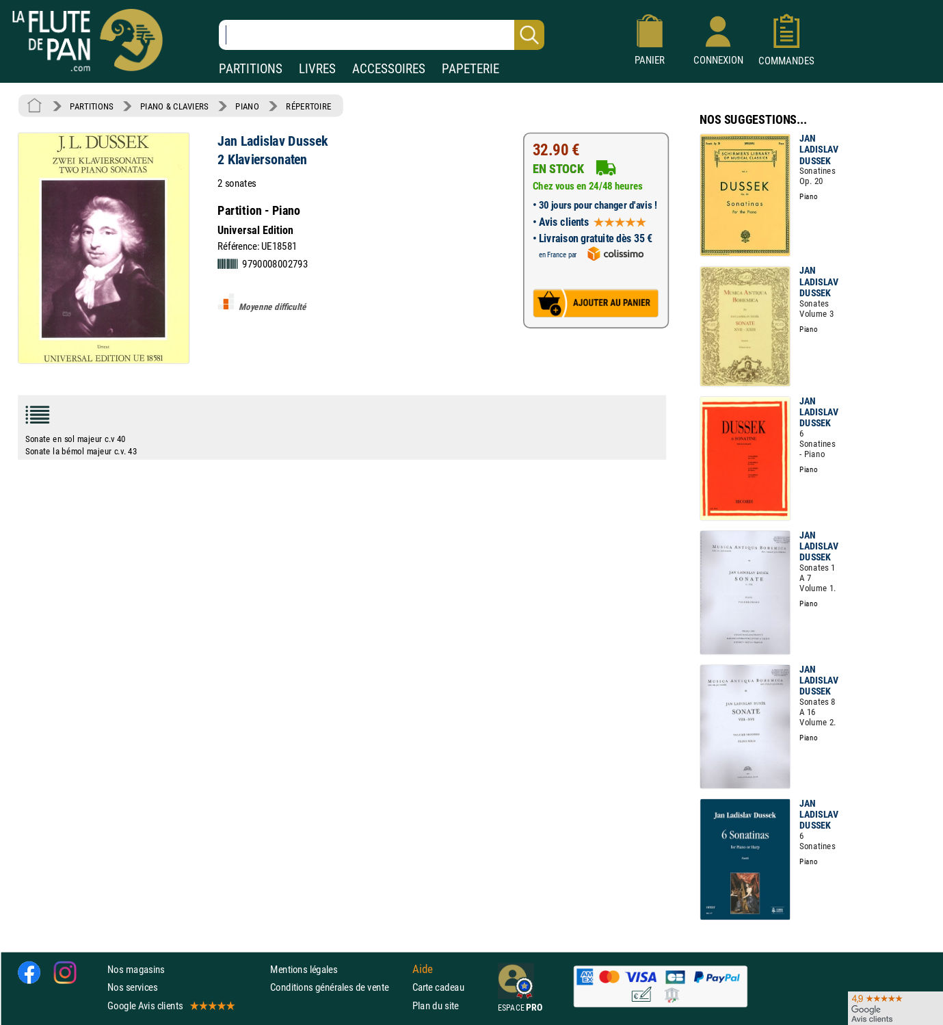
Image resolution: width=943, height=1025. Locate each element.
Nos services (132, 987)
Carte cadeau (438, 987)
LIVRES (317, 69)
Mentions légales (303, 969)
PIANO (246, 106)
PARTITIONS (250, 69)
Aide (422, 969)
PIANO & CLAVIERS (174, 106)
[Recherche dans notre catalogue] (381, 35)
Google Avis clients (170, 1005)
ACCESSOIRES (388, 69)
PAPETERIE (470, 69)
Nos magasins (136, 969)
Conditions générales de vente (338, 987)
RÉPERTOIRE (308, 106)
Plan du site (435, 1005)
